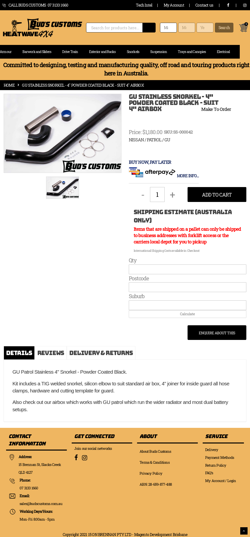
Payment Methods (219, 457)
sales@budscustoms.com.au (41, 503)
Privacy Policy (151, 473)
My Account (174, 5)
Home (9, 85)
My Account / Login (220, 480)
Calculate (187, 314)
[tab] (19, 353)
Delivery (211, 449)
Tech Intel (144, 5)
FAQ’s (209, 472)
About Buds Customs (155, 451)
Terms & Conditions (155, 462)
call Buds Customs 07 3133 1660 (38, 5)
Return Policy (215, 465)
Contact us (204, 5)
